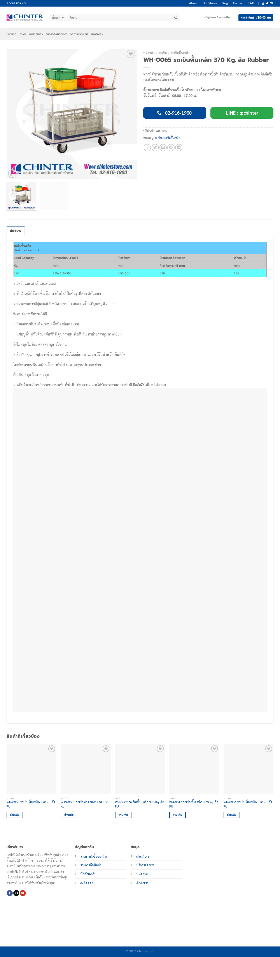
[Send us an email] (271, 3)
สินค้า (23, 34)
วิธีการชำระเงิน (79, 34)
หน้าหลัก (149, 52)
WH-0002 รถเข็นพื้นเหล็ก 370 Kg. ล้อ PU (139, 804)
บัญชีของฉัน (88, 874)
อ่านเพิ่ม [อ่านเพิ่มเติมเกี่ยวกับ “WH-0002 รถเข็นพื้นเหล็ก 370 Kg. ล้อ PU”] (123, 815)
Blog (225, 3)
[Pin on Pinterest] (171, 147)
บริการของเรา (145, 865)
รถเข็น (163, 52)
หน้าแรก (12, 34)
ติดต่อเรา (97, 34)
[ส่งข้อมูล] (176, 17)
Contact (238, 3)
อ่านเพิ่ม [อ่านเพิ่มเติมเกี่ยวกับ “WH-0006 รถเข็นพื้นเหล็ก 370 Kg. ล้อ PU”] (231, 815)
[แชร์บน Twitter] (155, 147)
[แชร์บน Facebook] (147, 147)
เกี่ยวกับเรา (36, 34)
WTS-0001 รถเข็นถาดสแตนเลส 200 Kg (84, 804)
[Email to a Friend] (163, 147)
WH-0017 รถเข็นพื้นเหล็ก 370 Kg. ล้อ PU (193, 804)
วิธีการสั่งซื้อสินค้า (56, 34)
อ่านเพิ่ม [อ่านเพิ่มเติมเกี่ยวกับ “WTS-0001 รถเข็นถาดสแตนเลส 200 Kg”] (69, 815)
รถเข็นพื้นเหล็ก (180, 52)
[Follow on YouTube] (23, 893)
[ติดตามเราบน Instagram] (263, 3)
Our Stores (210, 3)
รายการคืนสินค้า (91, 865)
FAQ (251, 3)
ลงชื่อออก (86, 883)
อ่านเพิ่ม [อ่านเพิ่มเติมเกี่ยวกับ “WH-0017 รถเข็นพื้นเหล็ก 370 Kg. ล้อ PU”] (177, 815)
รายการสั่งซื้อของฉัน (93, 856)
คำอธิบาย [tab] (15, 231)
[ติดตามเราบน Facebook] (258, 3)
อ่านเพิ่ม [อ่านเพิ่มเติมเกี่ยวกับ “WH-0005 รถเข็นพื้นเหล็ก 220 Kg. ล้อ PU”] (14, 815)
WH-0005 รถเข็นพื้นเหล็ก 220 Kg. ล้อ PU (31, 804)
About (193, 3)
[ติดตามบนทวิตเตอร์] (267, 3)
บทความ (142, 874)
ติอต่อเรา (142, 883)
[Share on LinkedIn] (178, 147)
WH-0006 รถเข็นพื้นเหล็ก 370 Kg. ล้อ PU (248, 804)
